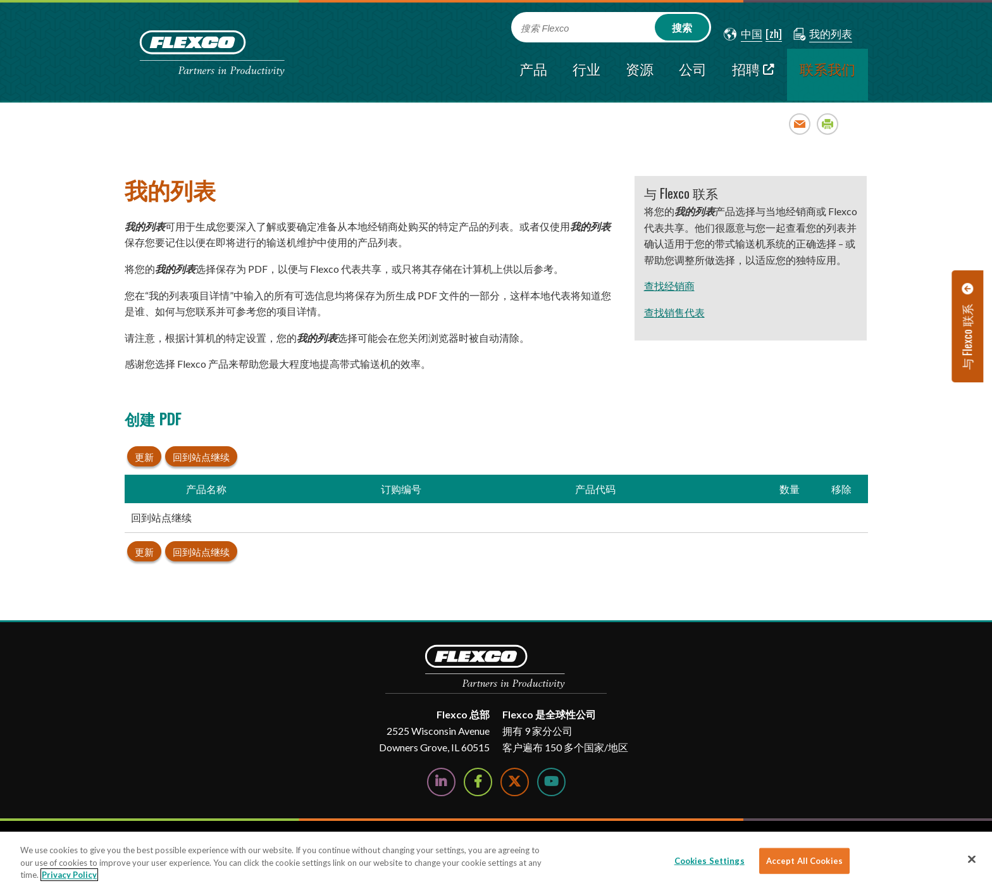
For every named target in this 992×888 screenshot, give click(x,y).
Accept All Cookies (804, 860)
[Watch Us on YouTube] (551, 782)
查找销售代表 (674, 312)
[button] (743, 34)
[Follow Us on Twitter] (514, 782)
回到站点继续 (201, 456)
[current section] (827, 75)
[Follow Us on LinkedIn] (441, 782)
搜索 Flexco (545, 28)
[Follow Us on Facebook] (478, 782)
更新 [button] (144, 456)
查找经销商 (669, 286)
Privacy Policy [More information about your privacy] (69, 875)
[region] (496, 860)
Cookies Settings (709, 860)
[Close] (972, 859)
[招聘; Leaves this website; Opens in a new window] (753, 75)
